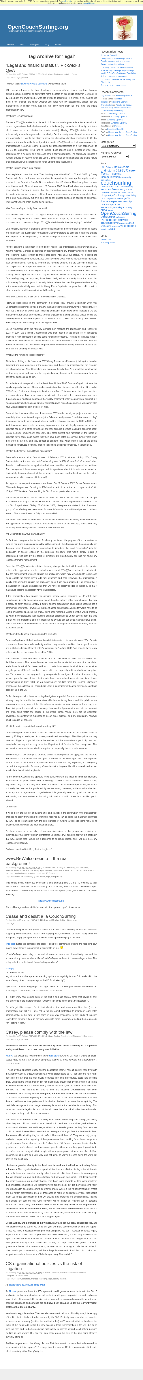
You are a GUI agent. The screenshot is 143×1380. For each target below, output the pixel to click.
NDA (104, 210)
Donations (84, 868)
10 (87, 1036)
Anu (111, 167)
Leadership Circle (76, 1273)
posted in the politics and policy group (27, 1285)
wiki (112, 228)
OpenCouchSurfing (118, 213)
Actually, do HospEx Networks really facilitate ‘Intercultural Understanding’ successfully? (116, 107)
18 (51, 873)
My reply (10, 968)
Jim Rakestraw (107, 105)
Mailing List (34, 45)
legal (18, 78)
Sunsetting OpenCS (109, 55)
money (128, 207)
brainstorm (54, 1055)
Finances (18, 870)
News (110, 210)
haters (124, 192)
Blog (47, 45)
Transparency (87, 870)
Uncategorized (123, 223)
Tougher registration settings (112, 64)
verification (106, 226)
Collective (117, 174)
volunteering (128, 225)
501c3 (44, 74)
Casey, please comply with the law (39, 1032)
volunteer (116, 226)
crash (109, 189)
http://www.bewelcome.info (51, 901)
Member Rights (58, 920)
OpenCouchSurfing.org (37, 27)
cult (77, 868)
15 (71, 920)
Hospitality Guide (108, 243)
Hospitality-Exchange (113, 195)
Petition (58, 45)
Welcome (10, 45)
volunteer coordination (15, 873)
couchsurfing (116, 183)
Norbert (9, 1055)
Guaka (36, 877)
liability (56, 1279)
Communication (110, 176)
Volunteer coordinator (36, 873)
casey (19, 1279)
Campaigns (60, 868)
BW (22, 877)
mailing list (66, 1)
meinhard (104, 102)
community (125, 177)
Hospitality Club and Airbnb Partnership (117, 67)
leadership (43, 1279)
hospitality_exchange (116, 198)
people (79, 870)
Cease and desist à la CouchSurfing (41, 916)
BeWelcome (50, 868)
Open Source (58, 870)
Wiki (22, 45)
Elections (9, 870)
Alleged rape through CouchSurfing (122, 132)
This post (10, 944)
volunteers (105, 229)
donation (105, 192)
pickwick (67, 74)
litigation (63, 1279)
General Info (27, 870)
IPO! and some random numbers (114, 76)
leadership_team (110, 207)
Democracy (28, 877)
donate (129, 189)
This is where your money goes (113, 85)
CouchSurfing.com (110, 186)
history (36, 870)
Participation (70, 870)
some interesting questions (34, 83)
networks (48, 870)
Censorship (70, 868)
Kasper (42, 877)
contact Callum (89, 3)
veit (132, 223)
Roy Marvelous (107, 96)
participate (120, 217)
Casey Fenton (54, 74)
